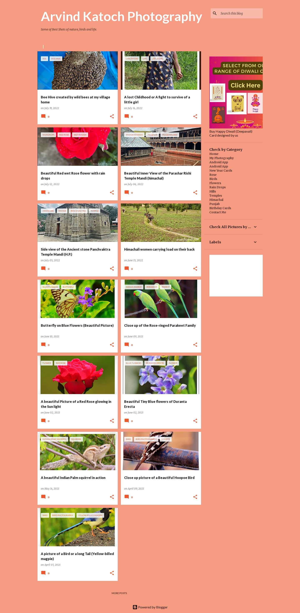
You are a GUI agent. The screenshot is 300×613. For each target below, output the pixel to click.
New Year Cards (220, 170)
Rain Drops (217, 187)
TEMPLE (97, 46)
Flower (62, 46)
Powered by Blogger (150, 607)
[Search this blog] (241, 13)
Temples (215, 195)
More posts (119, 593)
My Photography (221, 158)
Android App (218, 162)
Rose (44, 46)
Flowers (215, 183)
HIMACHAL (118, 46)
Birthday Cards (220, 208)
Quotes (162, 46)
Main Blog (141, 46)
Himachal (216, 200)
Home (213, 154)
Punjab (214, 204)
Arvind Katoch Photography (121, 16)
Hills (212, 191)
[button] (111, 116)
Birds (213, 179)
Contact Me (217, 212)
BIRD (79, 46)
